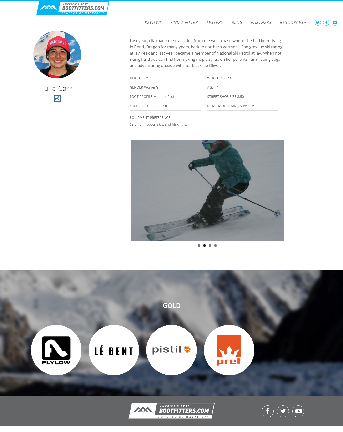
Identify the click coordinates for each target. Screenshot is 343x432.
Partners (261, 22)
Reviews (153, 22)
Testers (214, 22)
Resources (293, 22)
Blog (236, 22)
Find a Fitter (184, 22)
